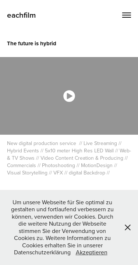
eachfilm (21, 14)
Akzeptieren (91, 252)
